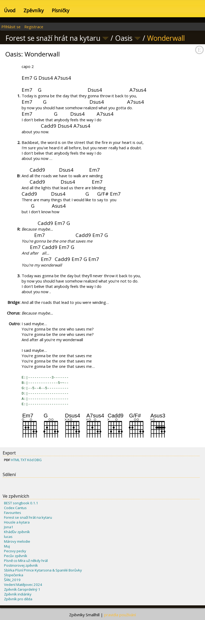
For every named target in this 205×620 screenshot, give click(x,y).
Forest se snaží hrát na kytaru (28, 517)
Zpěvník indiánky (17, 594)
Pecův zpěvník (15, 555)
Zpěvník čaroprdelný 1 (22, 589)
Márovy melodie (17, 541)
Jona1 (8, 527)
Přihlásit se (11, 26)
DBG (38, 459)
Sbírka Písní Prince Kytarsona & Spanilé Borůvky (43, 570)
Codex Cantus (15, 507)
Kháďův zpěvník (17, 531)
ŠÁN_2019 (12, 579)
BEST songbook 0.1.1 (21, 503)
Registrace (33, 26)
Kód (30, 459)
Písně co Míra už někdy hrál (26, 560)
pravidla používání (120, 614)
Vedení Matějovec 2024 (23, 584)
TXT (23, 459)
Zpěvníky (33, 10)
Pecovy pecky (15, 551)
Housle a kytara (17, 522)
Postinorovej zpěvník (21, 565)
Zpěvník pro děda (18, 599)
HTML (15, 459)
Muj (7, 546)
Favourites (12, 512)
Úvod (9, 10)
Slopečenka (13, 575)
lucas (8, 536)
